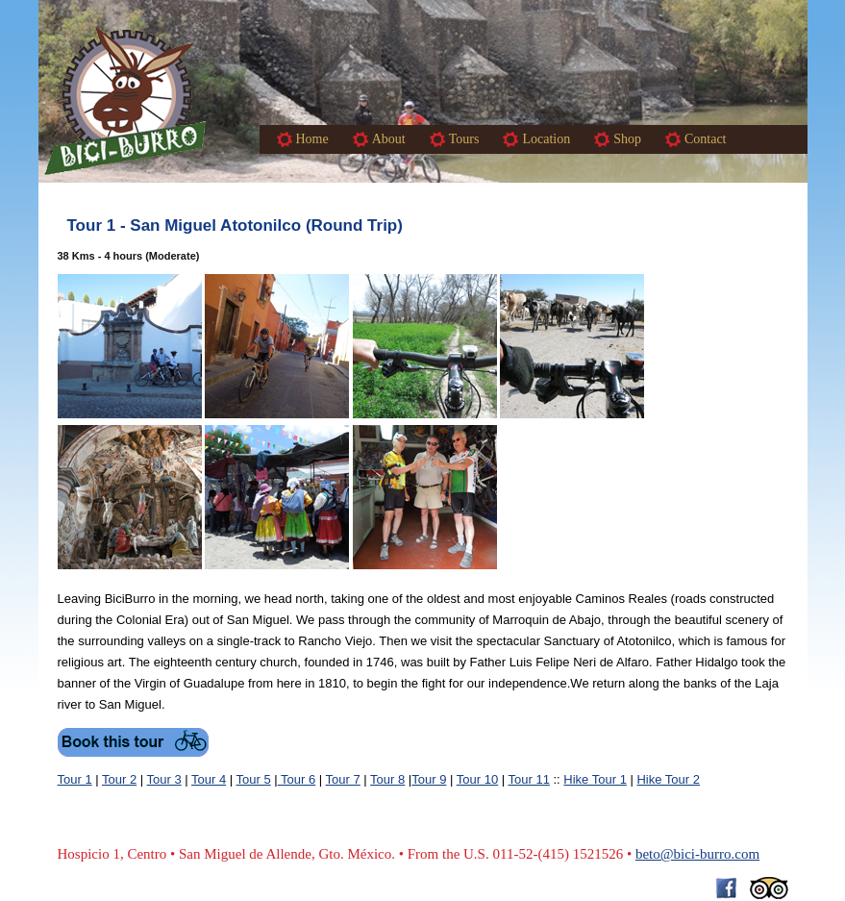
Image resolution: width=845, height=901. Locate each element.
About (389, 139)
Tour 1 (75, 779)
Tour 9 (428, 779)
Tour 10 (477, 779)
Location (546, 139)
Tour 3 (164, 779)
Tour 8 (387, 779)
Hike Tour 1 (595, 779)
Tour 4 (208, 779)
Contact (705, 139)
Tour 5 (253, 779)
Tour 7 (343, 779)
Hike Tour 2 (668, 779)
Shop (627, 139)
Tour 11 (529, 779)
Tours (464, 139)
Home (312, 139)
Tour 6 (297, 779)
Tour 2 (119, 779)
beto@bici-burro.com (697, 854)
